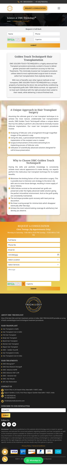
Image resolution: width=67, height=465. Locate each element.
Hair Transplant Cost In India (12, 356)
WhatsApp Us (34, 460)
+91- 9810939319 (26, 2)
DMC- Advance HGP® (10, 370)
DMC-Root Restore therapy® (12, 367)
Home (9, 21)
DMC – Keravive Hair (9, 376)
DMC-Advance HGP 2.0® (11, 373)
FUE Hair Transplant (9, 335)
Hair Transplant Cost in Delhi (12, 332)
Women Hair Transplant (11, 344)
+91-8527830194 (41, 2)
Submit (33, 45)
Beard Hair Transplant (10, 341)
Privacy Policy (26, 446)
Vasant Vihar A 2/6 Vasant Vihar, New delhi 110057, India (23, 390)
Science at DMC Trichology (21, 21)
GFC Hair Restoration (10, 382)
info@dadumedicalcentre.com (14, 401)
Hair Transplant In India (11, 353)
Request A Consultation (35, 8)
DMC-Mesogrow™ (9, 364)
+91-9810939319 (9, 398)
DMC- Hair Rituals (9, 379)
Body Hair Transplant (10, 338)
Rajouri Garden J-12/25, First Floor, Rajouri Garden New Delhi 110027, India (29, 393)
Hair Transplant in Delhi (11, 329)
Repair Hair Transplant (10, 347)
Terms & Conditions (38, 446)
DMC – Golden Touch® (10, 350)
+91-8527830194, (10, 396)
